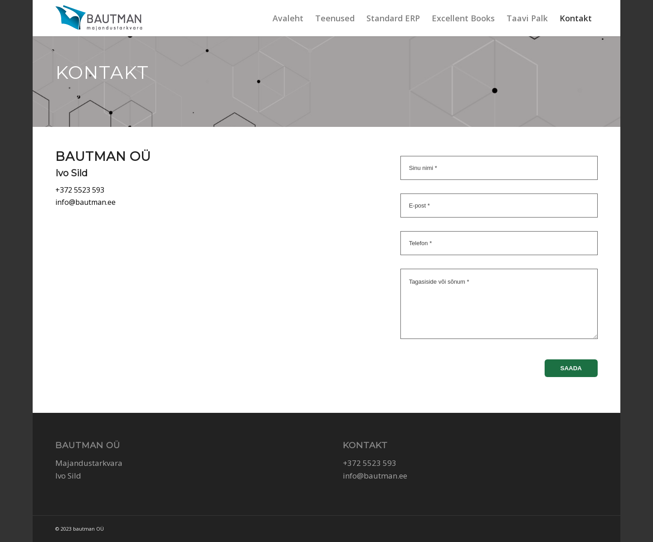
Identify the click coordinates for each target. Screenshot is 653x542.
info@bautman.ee (85, 202)
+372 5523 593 (79, 190)
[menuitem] (288, 18)
